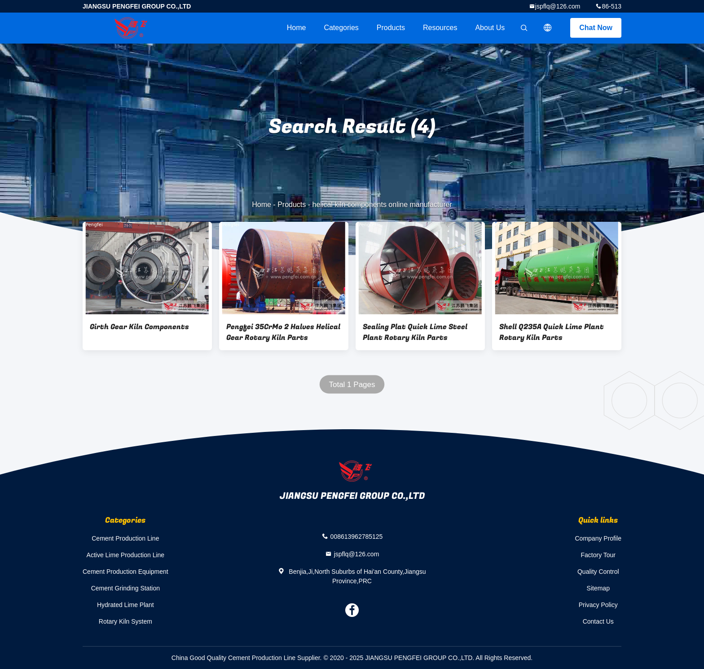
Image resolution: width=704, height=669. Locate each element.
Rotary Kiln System (125, 621)
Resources (440, 27)
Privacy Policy (598, 604)
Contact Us (598, 621)
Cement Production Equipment (125, 571)
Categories (341, 27)
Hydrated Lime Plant (125, 604)
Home (296, 27)
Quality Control (598, 571)
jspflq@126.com (558, 6)
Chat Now (595, 27)
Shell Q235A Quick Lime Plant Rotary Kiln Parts (551, 332)
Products (391, 27)
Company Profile (598, 538)
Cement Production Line (125, 538)
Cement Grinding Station (125, 588)
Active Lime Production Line (126, 555)
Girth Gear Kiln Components (139, 326)
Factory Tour (598, 555)
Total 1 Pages (352, 384)
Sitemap (598, 588)
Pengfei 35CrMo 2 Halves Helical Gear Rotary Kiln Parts (283, 332)
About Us (490, 27)
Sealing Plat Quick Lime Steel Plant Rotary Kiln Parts (415, 332)
